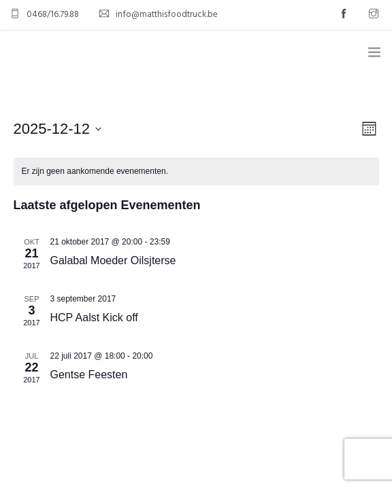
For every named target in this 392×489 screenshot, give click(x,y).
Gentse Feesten (89, 374)
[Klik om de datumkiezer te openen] (58, 128)
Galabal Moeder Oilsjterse (113, 260)
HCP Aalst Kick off (94, 317)
